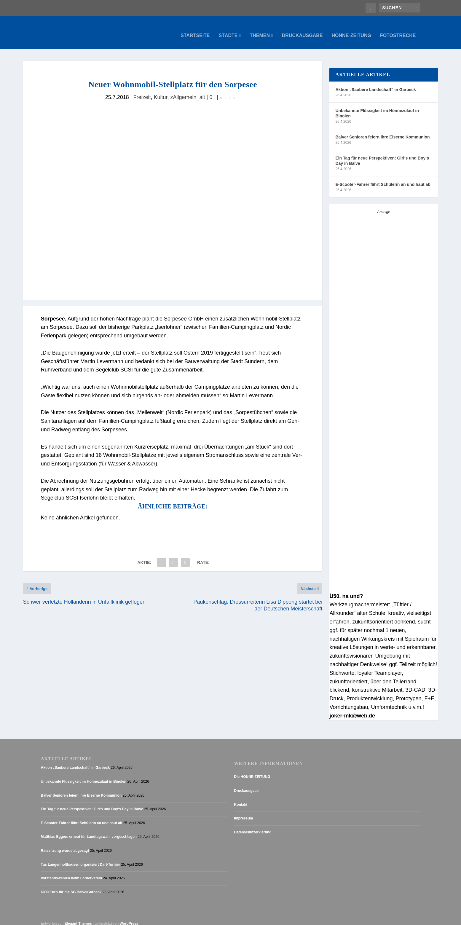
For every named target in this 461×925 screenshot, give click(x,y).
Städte (228, 29)
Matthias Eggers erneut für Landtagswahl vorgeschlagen (89, 831)
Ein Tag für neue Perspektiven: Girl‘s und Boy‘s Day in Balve (382, 155)
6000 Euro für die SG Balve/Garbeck (71, 886)
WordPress (128, 918)
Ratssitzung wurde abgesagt (65, 845)
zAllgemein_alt (187, 91)
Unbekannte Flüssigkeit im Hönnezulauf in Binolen (377, 107)
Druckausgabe (302, 29)
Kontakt (241, 799)
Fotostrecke (398, 29)
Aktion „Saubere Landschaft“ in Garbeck (375, 83)
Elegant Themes (78, 918)
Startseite (195, 29)
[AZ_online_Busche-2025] (383, 581)
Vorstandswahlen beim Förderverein (71, 872)
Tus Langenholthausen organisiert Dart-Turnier (80, 859)
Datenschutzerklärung (253, 826)
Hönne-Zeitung (351, 29)
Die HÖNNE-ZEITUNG (252, 771)
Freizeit (142, 91)
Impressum (243, 812)
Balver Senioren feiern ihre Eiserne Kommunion (382, 131)
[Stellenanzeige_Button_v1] (381, 312)
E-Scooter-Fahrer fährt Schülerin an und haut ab (382, 178)
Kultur (160, 91)
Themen (260, 29)
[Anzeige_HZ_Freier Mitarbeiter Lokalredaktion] (383, 469)
